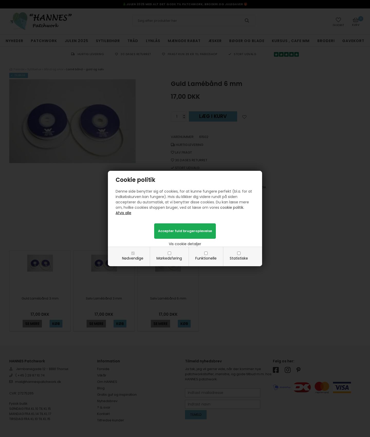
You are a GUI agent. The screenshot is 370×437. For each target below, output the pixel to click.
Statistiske (239, 258)
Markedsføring (169, 258)
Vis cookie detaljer (185, 243)
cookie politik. (232, 207)
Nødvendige (132, 258)
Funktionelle (206, 258)
